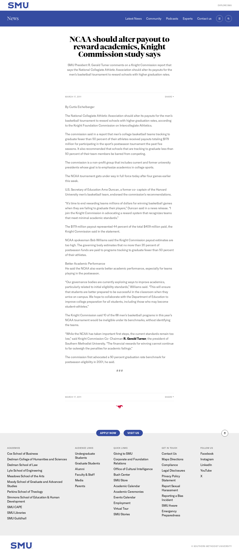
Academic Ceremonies (128, 492)
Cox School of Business (22, 453)
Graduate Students (87, 463)
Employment (122, 503)
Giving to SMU (123, 453)
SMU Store (121, 480)
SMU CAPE (14, 507)
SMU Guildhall (16, 518)
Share (168, 96)
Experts (188, 18)
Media (79, 480)
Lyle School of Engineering (24, 470)
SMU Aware (169, 505)
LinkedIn (206, 465)
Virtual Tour (121, 508)
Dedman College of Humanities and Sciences (37, 459)
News (13, 18)
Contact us (204, 18)
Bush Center (122, 474)
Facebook (207, 453)
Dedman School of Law (22, 465)
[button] (224, 433)
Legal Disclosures (173, 470)
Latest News (133, 18)
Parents (80, 486)
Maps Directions (172, 459)
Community (153, 18)
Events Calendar (124, 497)
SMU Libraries (16, 513)
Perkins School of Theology (25, 492)
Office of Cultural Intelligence (133, 469)
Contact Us (169, 453)
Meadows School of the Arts (25, 476)
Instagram (207, 459)
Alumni (79, 469)
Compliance (170, 465)
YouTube (206, 470)
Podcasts (172, 18)
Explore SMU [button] (225, 5)
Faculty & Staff (85, 474)
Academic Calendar (127, 486)
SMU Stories (122, 514)
